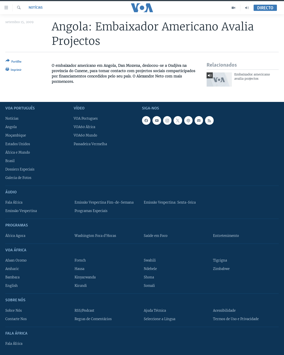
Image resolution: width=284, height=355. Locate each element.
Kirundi (81, 286)
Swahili (150, 260)
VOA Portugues (86, 119)
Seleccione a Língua (159, 319)
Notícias (36, 8)
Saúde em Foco (156, 236)
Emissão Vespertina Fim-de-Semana (104, 202)
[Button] (14, 62)
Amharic (12, 269)
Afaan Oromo (16, 260)
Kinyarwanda (85, 277)
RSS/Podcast (84, 310)
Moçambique (15, 135)
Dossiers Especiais (19, 169)
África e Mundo (17, 152)
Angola (11, 127)
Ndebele (150, 269)
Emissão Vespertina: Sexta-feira (170, 202)
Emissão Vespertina (21, 211)
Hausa (79, 269)
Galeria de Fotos (18, 178)
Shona (149, 277)
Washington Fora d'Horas (95, 236)
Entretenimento (226, 236)
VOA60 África (84, 127)
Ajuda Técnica (155, 310)
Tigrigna (220, 260)
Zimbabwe (221, 269)
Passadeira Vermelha (90, 144)
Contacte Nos (16, 319)
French (80, 260)
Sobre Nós (13, 310)
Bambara (12, 277)
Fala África (13, 202)
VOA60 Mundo (85, 135)
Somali (149, 286)
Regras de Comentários (93, 319)
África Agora (15, 236)
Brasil (10, 161)
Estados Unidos (17, 144)
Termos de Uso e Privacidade (236, 319)
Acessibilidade (224, 310)
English (11, 286)
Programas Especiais (91, 211)
